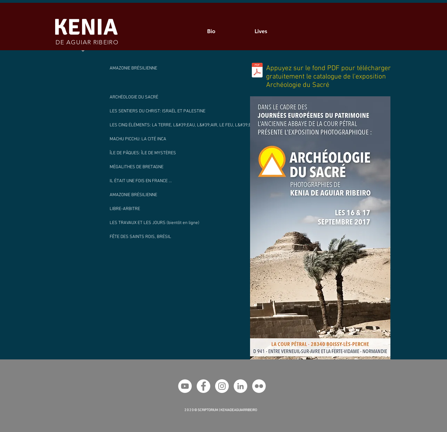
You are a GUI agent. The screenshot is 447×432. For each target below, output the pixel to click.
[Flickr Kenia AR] (259, 386)
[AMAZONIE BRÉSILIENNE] (167, 68)
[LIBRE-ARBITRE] (167, 209)
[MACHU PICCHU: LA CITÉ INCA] (167, 139)
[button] (167, 223)
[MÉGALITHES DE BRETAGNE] (167, 167)
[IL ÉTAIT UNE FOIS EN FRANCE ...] (167, 181)
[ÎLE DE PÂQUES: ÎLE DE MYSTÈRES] (167, 153)
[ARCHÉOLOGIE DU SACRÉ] (143, 97)
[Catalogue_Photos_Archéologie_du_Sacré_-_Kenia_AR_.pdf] (257, 71)
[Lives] (261, 31)
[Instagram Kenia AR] (222, 386)
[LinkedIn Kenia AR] (240, 386)
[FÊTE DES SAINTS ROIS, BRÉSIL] (167, 237)
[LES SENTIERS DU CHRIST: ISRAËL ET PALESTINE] (161, 111)
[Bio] (212, 31)
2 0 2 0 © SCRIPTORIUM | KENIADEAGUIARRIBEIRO (220, 410)
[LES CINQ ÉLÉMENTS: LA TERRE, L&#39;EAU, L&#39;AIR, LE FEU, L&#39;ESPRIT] (186, 125)
